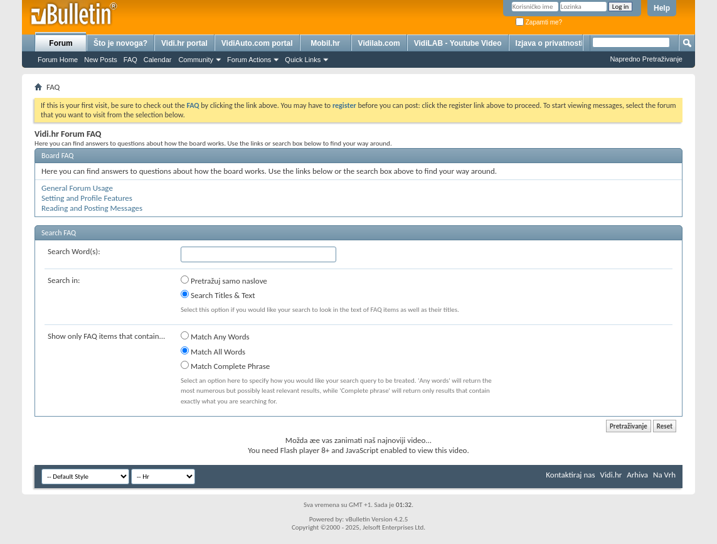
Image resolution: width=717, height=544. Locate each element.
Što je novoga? (120, 43)
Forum (60, 43)
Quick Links (303, 59)
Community (195, 59)
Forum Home (58, 59)
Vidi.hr (611, 474)
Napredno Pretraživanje (646, 59)
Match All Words (213, 351)
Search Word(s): (74, 251)
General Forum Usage (77, 188)
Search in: (64, 280)
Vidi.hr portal (184, 43)
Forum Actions (249, 59)
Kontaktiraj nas (570, 474)
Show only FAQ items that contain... (106, 336)
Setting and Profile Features (86, 198)
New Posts (100, 59)
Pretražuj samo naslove (224, 280)
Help (662, 8)
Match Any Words (215, 336)
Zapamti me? (539, 22)
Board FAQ (57, 155)
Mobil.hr (325, 43)
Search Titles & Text (218, 295)
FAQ (130, 59)
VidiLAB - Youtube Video (458, 43)
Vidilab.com (379, 43)
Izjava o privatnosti (549, 43)
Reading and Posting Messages (91, 208)
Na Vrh (664, 474)
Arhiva (637, 474)
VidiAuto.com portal (257, 43)
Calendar (158, 59)
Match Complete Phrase (225, 366)
